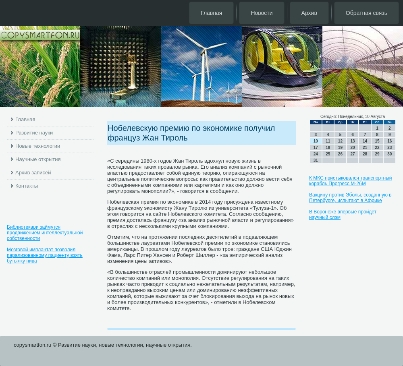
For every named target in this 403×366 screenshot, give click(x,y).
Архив (309, 13)
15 (377, 141)
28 (365, 154)
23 (389, 147)
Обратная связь (366, 13)
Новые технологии (37, 146)
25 (328, 154)
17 (316, 147)
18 (328, 147)
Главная (211, 13)
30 (389, 154)
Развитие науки (34, 133)
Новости (261, 13)
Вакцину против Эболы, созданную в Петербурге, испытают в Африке (350, 197)
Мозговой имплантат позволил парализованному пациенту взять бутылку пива (45, 255)
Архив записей (33, 173)
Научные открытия (38, 159)
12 (340, 141)
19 (340, 147)
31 (316, 160)
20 (352, 147)
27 (352, 154)
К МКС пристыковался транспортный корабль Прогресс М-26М (350, 180)
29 (377, 154)
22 (377, 147)
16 (389, 141)
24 (316, 154)
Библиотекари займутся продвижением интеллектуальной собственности (45, 232)
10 (316, 141)
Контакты (26, 186)
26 (340, 154)
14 (365, 141)
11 (328, 141)
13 (352, 141)
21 (365, 147)
